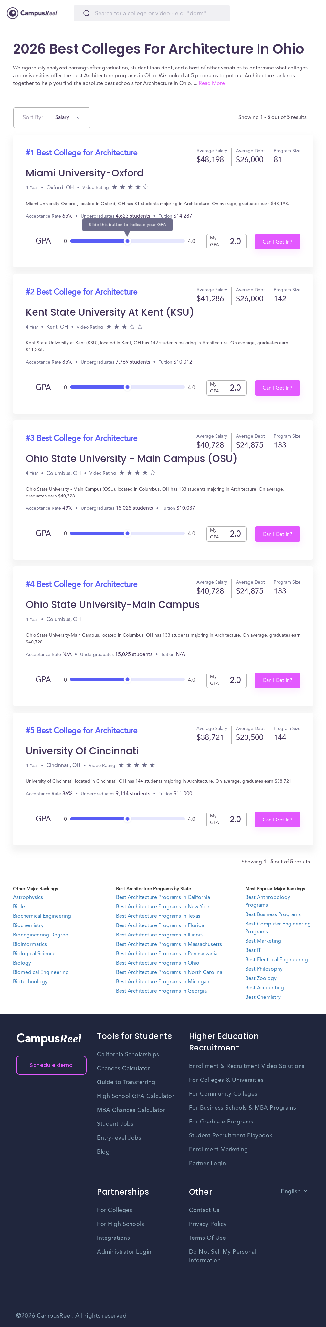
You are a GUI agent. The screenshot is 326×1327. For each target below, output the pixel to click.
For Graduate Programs (221, 1122)
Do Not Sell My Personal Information (223, 1256)
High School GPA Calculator (135, 1096)
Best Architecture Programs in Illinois (159, 935)
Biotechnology (30, 982)
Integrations (113, 1238)
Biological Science (34, 953)
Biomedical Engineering (41, 972)
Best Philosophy (264, 969)
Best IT (253, 950)
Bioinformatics (30, 944)
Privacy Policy (208, 1224)
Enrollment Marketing (218, 1150)
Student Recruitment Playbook (231, 1136)
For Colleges (114, 1210)
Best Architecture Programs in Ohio (157, 963)
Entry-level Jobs (119, 1138)
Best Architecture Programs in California (163, 897)
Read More (212, 83)
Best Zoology (261, 978)
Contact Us (204, 1210)
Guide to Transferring (126, 1082)
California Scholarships (128, 1055)
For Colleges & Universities (226, 1080)
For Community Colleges (223, 1094)
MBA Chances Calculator (131, 1110)
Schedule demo (51, 1065)
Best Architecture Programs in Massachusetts (169, 944)
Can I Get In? (277, 242)
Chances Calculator (123, 1068)
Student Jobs (115, 1124)
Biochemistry (28, 925)
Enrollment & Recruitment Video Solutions (247, 1066)
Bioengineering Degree (40, 935)
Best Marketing (263, 941)
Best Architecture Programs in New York (163, 907)
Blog (103, 1152)
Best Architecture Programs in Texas (158, 916)
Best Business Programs (273, 914)
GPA (43, 242)
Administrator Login (124, 1252)
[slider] (127, 239)
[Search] (152, 13)
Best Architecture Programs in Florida (160, 925)
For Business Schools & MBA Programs (242, 1108)
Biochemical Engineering (42, 916)
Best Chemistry (263, 997)
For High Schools (120, 1224)
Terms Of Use (207, 1238)
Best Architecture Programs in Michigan (162, 982)
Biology (22, 963)
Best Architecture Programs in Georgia (161, 991)
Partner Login (207, 1163)
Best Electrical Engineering (276, 960)
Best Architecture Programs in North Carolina (169, 972)
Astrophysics (28, 897)
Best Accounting (264, 988)
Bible (19, 907)
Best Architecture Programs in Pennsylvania (166, 953)
